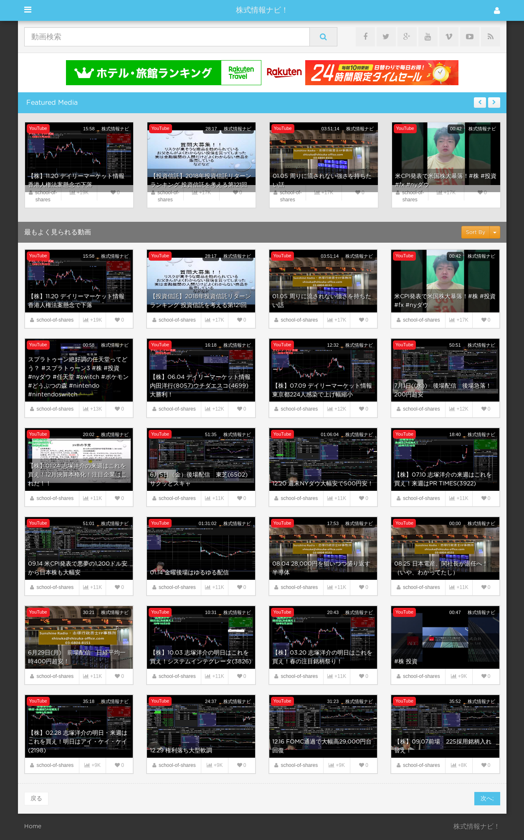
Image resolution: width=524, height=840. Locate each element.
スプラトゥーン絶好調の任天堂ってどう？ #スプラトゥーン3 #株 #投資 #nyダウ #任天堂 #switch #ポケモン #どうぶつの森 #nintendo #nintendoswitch (78, 377)
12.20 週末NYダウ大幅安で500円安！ (322, 484)
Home (32, 827)
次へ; (487, 799)
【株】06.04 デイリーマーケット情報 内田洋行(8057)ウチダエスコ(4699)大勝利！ (200, 386)
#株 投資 (406, 662)
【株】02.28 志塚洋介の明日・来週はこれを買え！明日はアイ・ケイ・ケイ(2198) (77, 742)
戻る (36, 799)
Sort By (475, 232)
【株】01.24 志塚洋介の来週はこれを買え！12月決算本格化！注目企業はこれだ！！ (77, 475)
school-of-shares (54, 320)
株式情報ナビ (115, 128)
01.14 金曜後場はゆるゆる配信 (189, 573)
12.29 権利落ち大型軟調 (181, 751)
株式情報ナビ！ (262, 10)
